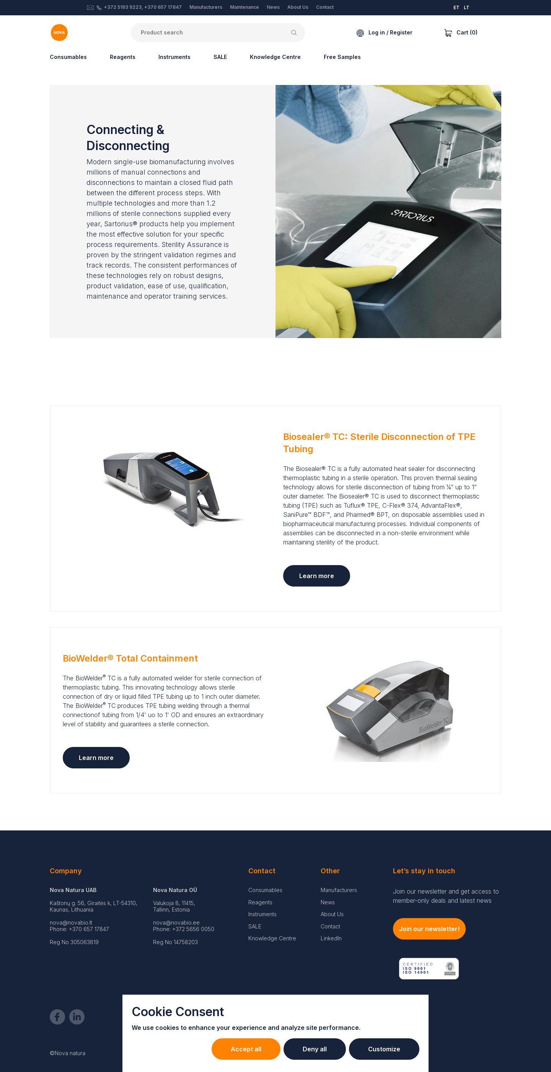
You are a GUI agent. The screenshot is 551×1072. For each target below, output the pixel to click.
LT (466, 7)
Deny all (315, 1049)
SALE (220, 57)
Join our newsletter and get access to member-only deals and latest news (446, 895)
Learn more (316, 576)
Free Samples (342, 57)
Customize (384, 1049)
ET (456, 7)
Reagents (122, 57)
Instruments (174, 57)
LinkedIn (331, 938)
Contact (325, 7)
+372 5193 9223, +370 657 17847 (143, 7)
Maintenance (244, 7)
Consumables (68, 57)
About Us (297, 7)
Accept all (246, 1049)
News (273, 7)
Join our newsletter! (429, 929)
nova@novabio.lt (71, 922)
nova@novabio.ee (176, 922)
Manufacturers (205, 7)
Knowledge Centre (275, 57)
